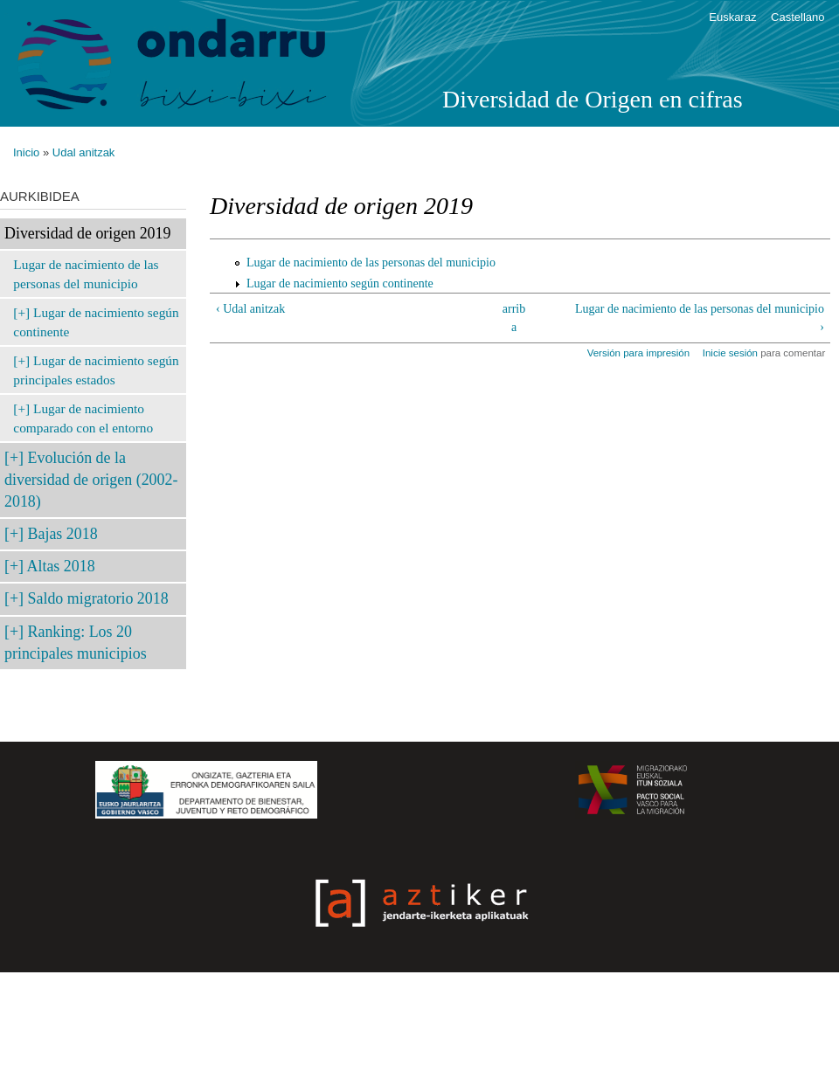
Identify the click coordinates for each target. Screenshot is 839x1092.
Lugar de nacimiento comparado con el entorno (83, 418)
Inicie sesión (730, 353)
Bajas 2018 (63, 534)
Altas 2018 (61, 566)
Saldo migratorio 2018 (98, 598)
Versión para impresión (638, 353)
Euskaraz (732, 17)
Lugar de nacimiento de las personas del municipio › (699, 318)
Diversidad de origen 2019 (87, 233)
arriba (514, 318)
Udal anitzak (83, 152)
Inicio (26, 152)
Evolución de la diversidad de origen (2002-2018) (90, 479)
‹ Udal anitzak (250, 308)
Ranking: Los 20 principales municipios (75, 642)
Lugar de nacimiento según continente (95, 322)
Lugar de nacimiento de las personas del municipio (85, 274)
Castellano (797, 17)
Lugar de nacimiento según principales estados (95, 370)
